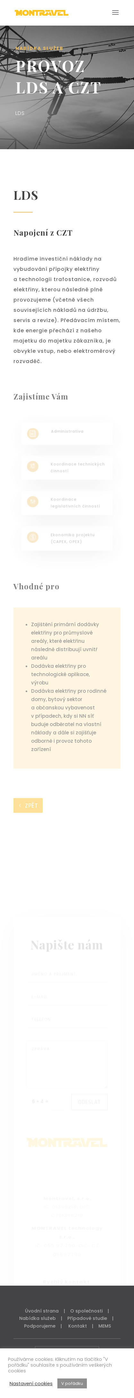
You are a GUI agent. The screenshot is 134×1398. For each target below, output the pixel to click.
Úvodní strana (42, 1311)
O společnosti (86, 1311)
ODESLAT (89, 1115)
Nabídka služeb (37, 1318)
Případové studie (87, 1318)
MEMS (104, 1326)
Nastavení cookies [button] (31, 1383)
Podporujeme (39, 1326)
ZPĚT (31, 805)
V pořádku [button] (72, 1383)
